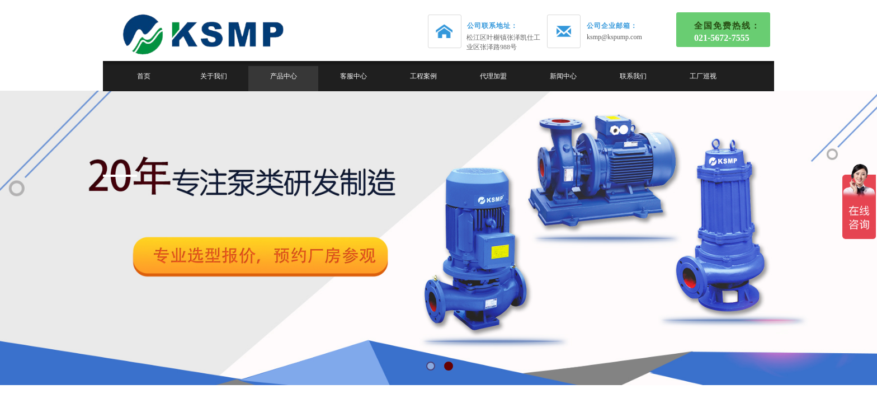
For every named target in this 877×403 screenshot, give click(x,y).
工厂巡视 (703, 76)
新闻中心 (563, 76)
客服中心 (353, 76)
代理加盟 (493, 76)
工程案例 (423, 76)
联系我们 (633, 76)
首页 (143, 76)
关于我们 (213, 76)
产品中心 (283, 76)
